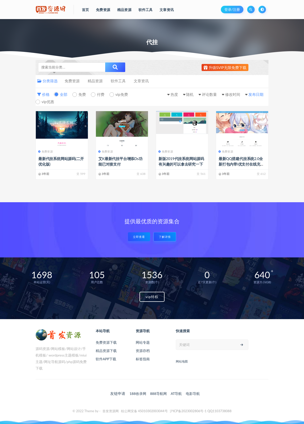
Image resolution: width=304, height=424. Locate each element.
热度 (174, 94)
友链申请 (117, 393)
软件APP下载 (106, 359)
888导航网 (158, 393)
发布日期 (255, 94)
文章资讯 (141, 81)
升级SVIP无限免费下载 (225, 67)
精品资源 (95, 81)
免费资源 (72, 81)
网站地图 (182, 361)
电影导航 (193, 393)
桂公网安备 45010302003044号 (144, 411)
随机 (190, 94)
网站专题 (143, 342)
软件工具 (118, 81)
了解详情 (165, 236)
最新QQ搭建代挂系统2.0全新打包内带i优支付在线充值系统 (241, 164)
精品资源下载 (106, 350)
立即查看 (139, 236)
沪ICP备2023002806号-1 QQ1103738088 (201, 411)
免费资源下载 (106, 342)
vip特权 (152, 297)
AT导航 (176, 393)
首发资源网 (110, 411)
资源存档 (143, 350)
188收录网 (137, 393)
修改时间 (232, 94)
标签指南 (143, 359)
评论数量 (209, 94)
